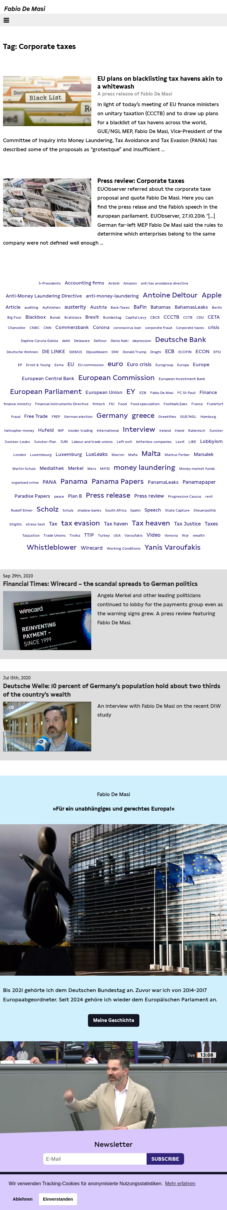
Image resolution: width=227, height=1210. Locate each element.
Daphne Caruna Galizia (39, 341)
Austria (98, 307)
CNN (47, 328)
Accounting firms (84, 283)
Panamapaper (199, 482)
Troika (75, 535)
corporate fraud (158, 328)
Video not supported (113, 1105)
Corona (101, 327)
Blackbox (35, 317)
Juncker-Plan (45, 442)
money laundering (144, 467)
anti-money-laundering (112, 296)
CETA (214, 317)
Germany (112, 415)
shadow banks (89, 510)
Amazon (130, 283)
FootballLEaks (175, 404)
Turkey (104, 535)
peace (59, 496)
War (185, 535)
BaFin (140, 307)
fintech (98, 404)
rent (209, 496)
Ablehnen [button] (23, 1199)
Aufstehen (51, 307)
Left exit (124, 442)
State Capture (177, 510)
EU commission (91, 365)
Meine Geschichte (113, 1020)
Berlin (217, 307)
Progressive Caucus (184, 496)
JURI (64, 442)
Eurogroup (164, 365)
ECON (202, 351)
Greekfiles (167, 417)
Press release (108, 495)
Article (13, 307)
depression (141, 341)
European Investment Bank (182, 379)
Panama (74, 481)
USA (117, 535)
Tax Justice (187, 524)
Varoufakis (134, 535)
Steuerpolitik (204, 510)
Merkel (75, 468)
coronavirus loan (127, 328)
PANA (50, 482)
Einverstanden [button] (58, 1199)
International (108, 430)
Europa (183, 365)
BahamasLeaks (191, 307)
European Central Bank (48, 378)
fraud (15, 417)
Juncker (216, 430)
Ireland (165, 430)
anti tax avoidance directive (164, 283)
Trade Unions (55, 535)
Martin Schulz (24, 469)
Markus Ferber (177, 455)
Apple (212, 295)
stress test (35, 524)
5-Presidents (50, 283)
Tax (53, 524)
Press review (149, 496)
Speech (152, 510)
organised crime (25, 482)
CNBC (35, 328)
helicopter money (19, 430)
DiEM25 (75, 352)
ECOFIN (185, 352)
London (19, 455)
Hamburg (208, 417)
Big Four (14, 317)
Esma (58, 365)
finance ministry (17, 404)
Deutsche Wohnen (22, 352)
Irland (179, 430)
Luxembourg (41, 455)
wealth (199, 535)
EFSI (217, 352)
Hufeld (46, 430)
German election (78, 417)
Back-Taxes (120, 307)
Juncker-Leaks (17, 442)
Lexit (180, 442)
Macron (118, 455)
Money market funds (197, 469)
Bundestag (112, 317)
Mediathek (52, 468)
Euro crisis (139, 364)
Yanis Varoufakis (172, 547)
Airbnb (113, 283)
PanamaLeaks (163, 482)
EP (20, 365)
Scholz (48, 509)
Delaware (82, 341)
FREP (56, 417)
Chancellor (17, 328)
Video (154, 535)
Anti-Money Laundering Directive (44, 296)
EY (130, 391)
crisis (213, 327)
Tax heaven (151, 523)
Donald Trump (134, 352)
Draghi (155, 352)
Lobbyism (211, 441)
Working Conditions (124, 548)
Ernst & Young (38, 365)
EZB (142, 393)
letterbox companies (154, 442)
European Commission (116, 377)
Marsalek (204, 454)
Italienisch (196, 430)
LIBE (192, 442)
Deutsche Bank (180, 339)
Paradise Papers (32, 496)
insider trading (80, 430)
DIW (115, 352)
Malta (151, 453)
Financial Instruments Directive (62, 404)
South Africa (115, 510)
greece (143, 415)
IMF (61, 430)
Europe (201, 364)
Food (122, 404)
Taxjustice (31, 535)
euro (115, 363)
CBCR (155, 317)
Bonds (55, 317)
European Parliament (46, 391)
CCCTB (171, 317)
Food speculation (145, 404)
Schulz (68, 510)
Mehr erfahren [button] (180, 1183)
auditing (31, 307)
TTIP (89, 535)
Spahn (135, 510)
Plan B (75, 496)
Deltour (100, 341)
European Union (104, 392)
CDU (200, 317)
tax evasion (80, 523)
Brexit (92, 317)
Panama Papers (118, 481)
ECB (169, 351)
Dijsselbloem (97, 352)
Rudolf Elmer (22, 510)
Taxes (211, 524)
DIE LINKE (53, 351)
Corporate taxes (190, 328)
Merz (91, 469)
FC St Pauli (186, 393)
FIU (111, 404)
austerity (75, 307)
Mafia (133, 455)
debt (66, 341)
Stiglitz (15, 524)
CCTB (188, 317)
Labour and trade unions (92, 442)
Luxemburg (69, 454)
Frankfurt (215, 404)
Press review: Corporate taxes (140, 180)
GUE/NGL (188, 417)
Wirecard (92, 548)
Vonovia (171, 535)
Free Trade (36, 416)
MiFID (105, 469)
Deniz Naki (119, 341)
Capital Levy (135, 317)
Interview (139, 429)
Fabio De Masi (161, 393)
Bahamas (161, 307)
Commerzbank (72, 327)
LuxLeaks (97, 454)
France (197, 404)
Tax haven (116, 524)
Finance (208, 392)
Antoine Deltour (170, 295)
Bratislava (72, 317)
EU (70, 364)
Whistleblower (52, 547)
